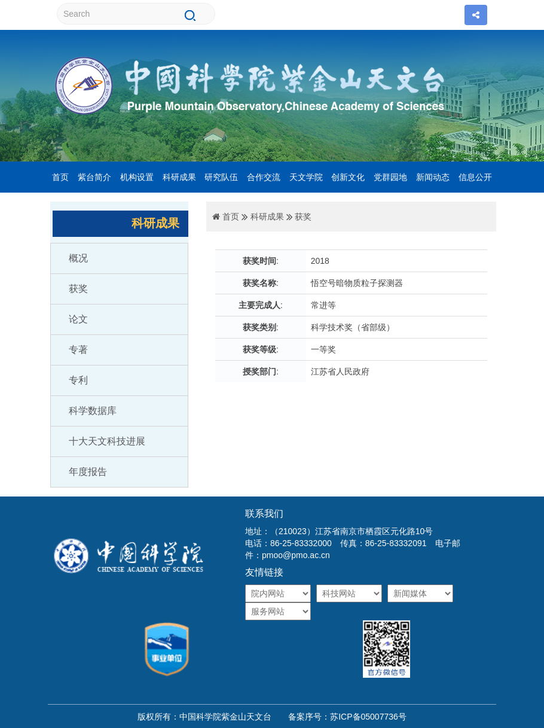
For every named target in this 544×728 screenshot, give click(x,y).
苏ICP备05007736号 (368, 716)
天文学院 (306, 177)
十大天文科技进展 (107, 441)
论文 (78, 319)
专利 (78, 380)
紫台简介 (94, 177)
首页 (60, 177)
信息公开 (475, 177)
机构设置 (137, 177)
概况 (78, 258)
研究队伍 (221, 177)
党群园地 (390, 177)
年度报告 (88, 472)
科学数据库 (93, 411)
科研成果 (179, 177)
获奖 (78, 289)
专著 (78, 350)
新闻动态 (433, 177)
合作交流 (263, 177)
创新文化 (348, 177)
